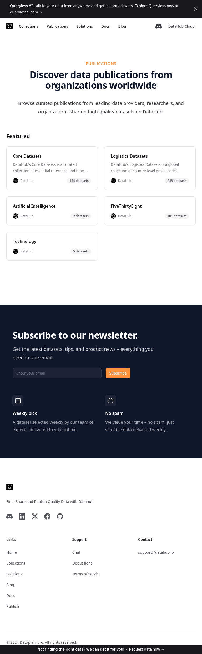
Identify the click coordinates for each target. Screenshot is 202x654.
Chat (76, 552)
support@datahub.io (156, 552)
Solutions (85, 26)
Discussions (82, 563)
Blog (122, 26)
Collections (28, 26)
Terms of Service (86, 573)
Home (11, 552)
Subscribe (118, 373)
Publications (57, 26)
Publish (12, 606)
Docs (105, 26)
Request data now (101, 649)
